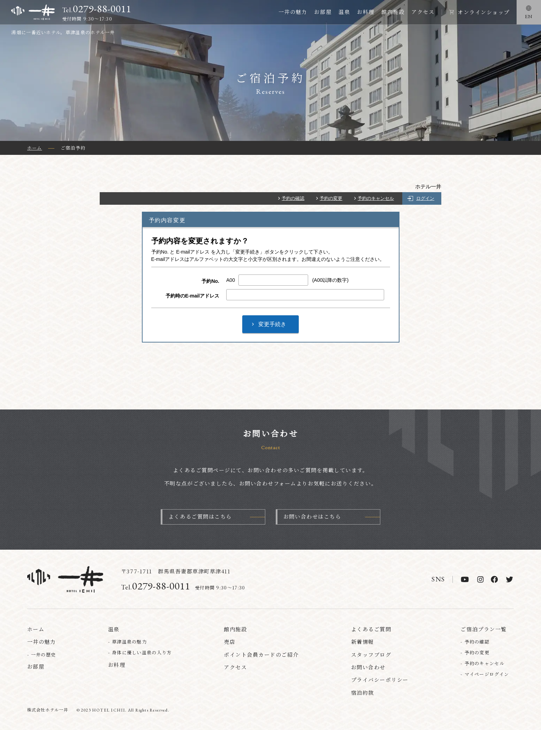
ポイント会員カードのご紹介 (261, 654)
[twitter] (509, 579)
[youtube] (465, 579)
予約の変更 (331, 198)
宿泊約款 (362, 692)
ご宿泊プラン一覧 (483, 629)
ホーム (36, 629)
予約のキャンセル (376, 198)
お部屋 (323, 11)
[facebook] (494, 579)
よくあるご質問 (371, 629)
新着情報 (362, 641)
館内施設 (392, 11)
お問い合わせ (368, 667)
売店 (229, 641)
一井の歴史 (43, 654)
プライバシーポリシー (380, 679)
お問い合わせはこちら (312, 516)
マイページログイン (487, 674)
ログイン (425, 198)
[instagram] (480, 579)
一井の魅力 (293, 11)
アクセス (422, 11)
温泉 (344, 11)
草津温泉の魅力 (129, 641)
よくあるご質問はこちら (200, 516)
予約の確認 (293, 198)
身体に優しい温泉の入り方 (142, 652)
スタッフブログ (371, 654)
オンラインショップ (484, 12)
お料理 (365, 11)
